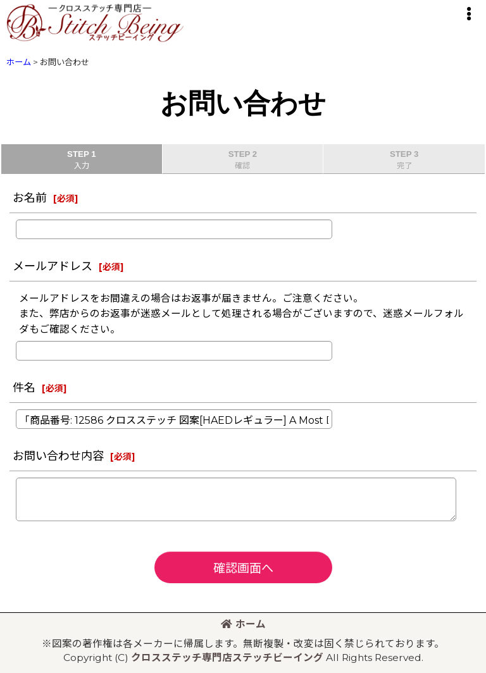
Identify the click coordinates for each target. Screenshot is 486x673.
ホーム (243, 624)
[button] (468, 14)
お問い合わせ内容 (58, 455)
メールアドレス (52, 266)
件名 (24, 387)
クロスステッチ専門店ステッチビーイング (227, 657)
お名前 (30, 197)
